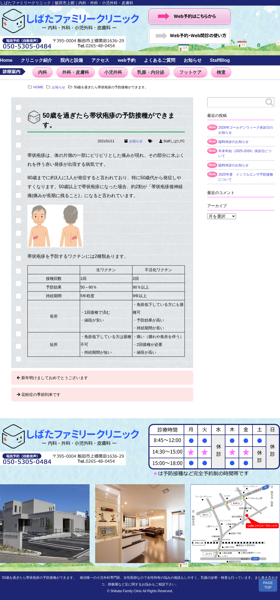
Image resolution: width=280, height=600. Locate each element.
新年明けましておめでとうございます (54, 377)
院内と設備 (71, 60)
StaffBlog (220, 60)
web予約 (126, 60)
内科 (42, 72)
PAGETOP (268, 585)
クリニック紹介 (36, 60)
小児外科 (113, 72)
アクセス (100, 60)
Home (6, 60)
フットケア (190, 72)
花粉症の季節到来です (40, 394)
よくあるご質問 (159, 60)
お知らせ (193, 60)
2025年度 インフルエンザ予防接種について (245, 177)
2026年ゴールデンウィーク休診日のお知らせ (245, 130)
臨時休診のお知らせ (233, 142)
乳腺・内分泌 (150, 72)
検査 (221, 72)
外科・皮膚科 (75, 72)
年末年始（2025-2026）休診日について (244, 153)
